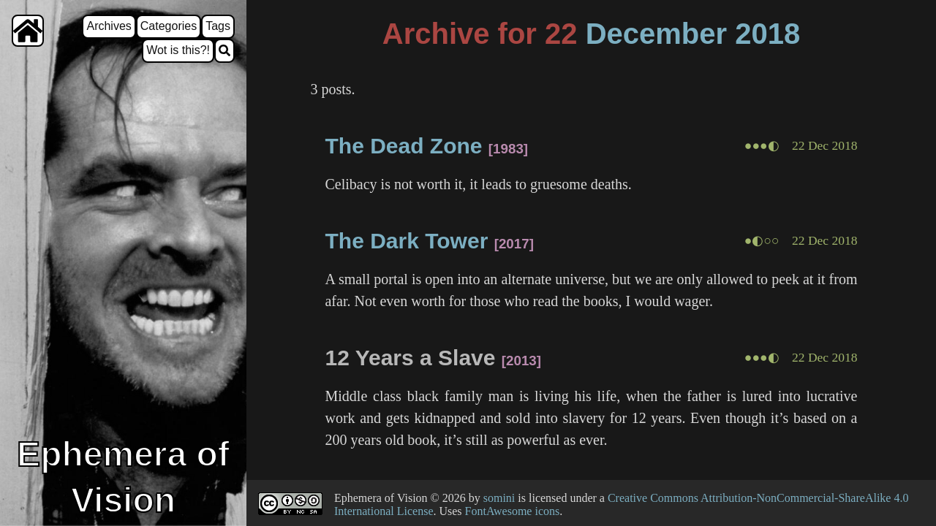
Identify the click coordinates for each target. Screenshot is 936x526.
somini (499, 498)
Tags (217, 26)
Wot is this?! (178, 50)
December (656, 34)
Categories (168, 26)
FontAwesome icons (512, 511)
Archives (108, 26)
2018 (767, 34)
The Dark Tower (406, 241)
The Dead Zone (403, 146)
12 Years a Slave (410, 358)
